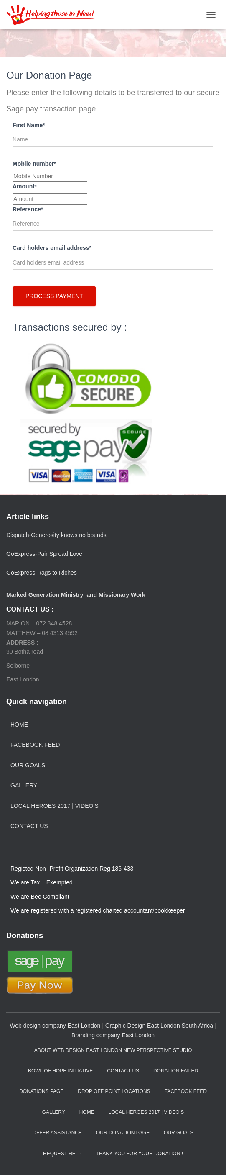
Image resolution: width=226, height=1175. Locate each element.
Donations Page (41, 1091)
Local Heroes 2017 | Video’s (54, 805)
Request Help (62, 1154)
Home (19, 724)
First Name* (29, 125)
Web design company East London (55, 1025)
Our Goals (27, 765)
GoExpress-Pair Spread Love (44, 553)
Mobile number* (34, 163)
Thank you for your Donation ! (139, 1154)
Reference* (28, 209)
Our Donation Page (123, 1133)
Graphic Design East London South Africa (159, 1025)
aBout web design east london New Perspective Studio (113, 1050)
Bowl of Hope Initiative (60, 1071)
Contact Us (29, 826)
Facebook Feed (35, 744)
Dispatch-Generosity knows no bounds (56, 535)
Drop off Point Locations (114, 1091)
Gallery (23, 785)
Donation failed (175, 1071)
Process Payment (54, 296)
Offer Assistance (57, 1133)
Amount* (25, 186)
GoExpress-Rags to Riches (41, 572)
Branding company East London (113, 1035)
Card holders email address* (52, 247)
